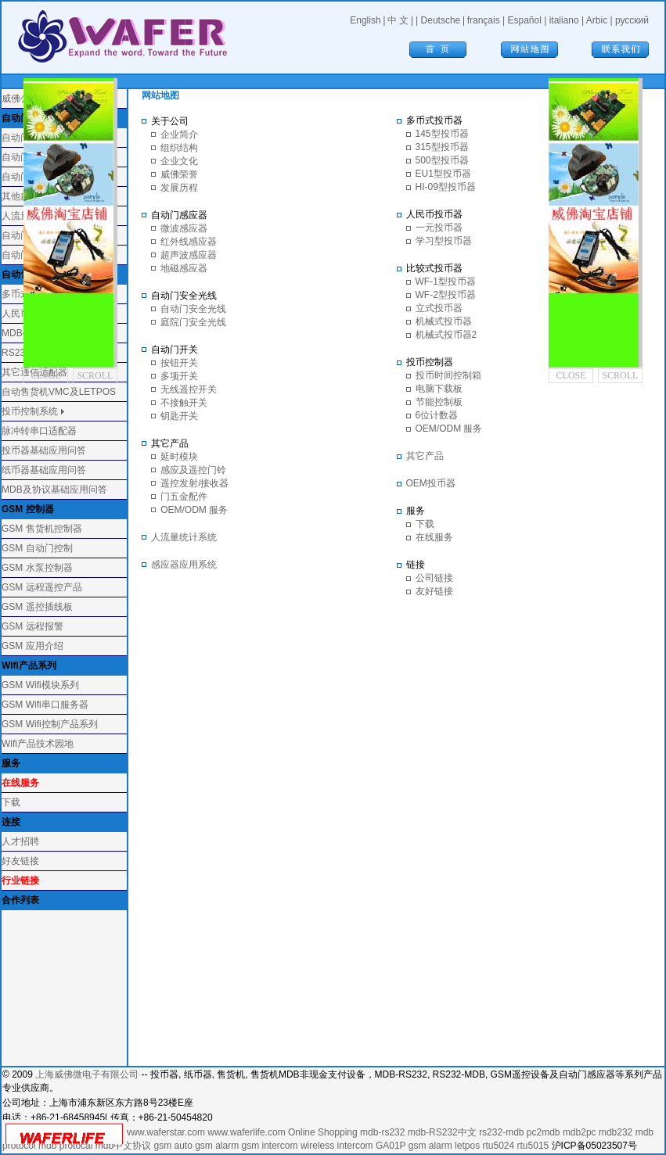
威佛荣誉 (179, 174)
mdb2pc (579, 1132)
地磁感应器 (183, 268)
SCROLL (95, 375)
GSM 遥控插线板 (37, 606)
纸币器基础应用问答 (44, 470)
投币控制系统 (30, 411)
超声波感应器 (188, 254)
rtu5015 (533, 1145)
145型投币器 (442, 133)
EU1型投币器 (443, 173)
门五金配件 (183, 496)
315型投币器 (442, 147)
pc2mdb (543, 1132)
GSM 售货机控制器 (42, 528)
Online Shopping (323, 1132)
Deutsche (441, 20)
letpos (467, 1145)
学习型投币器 (444, 240)
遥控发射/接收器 (194, 483)
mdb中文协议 (123, 1145)
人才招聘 (20, 841)
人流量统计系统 (184, 537)
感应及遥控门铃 (193, 470)
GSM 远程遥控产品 (42, 587)
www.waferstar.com (164, 1132)
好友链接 (20, 860)
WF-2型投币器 (446, 294)
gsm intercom (270, 1145)
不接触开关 (183, 402)
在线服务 (434, 537)
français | (487, 20)
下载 (11, 802)
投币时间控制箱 (448, 375)
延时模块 (179, 456)
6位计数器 (437, 415)
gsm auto (172, 1145)
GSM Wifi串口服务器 (45, 704)
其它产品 (425, 455)
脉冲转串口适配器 (39, 430)
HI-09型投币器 (446, 186)
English (365, 20)
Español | (528, 20)
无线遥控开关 (188, 389)
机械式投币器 (444, 321)
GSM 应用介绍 (32, 645)
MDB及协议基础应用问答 (54, 489)
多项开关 (179, 376)
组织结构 (179, 147)
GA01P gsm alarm (414, 1145)
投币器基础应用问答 (44, 450)
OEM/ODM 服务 (194, 509)
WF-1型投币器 (446, 281)
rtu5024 (498, 1145)
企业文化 (179, 161)
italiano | (567, 20)
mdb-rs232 (382, 1132)
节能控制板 (439, 401)
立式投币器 (439, 308)
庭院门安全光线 (193, 322)
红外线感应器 (188, 241)
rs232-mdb (501, 1132)
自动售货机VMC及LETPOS (59, 391)
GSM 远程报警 (32, 626)
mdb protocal (65, 1145)
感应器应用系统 (184, 564)
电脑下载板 (439, 388)
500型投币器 (442, 160)
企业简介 (179, 134)
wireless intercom (337, 1145)
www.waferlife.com (246, 1132)
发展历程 (179, 187)
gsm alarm (217, 1145)
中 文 (398, 20)
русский (632, 20)
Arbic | (600, 20)
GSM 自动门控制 (37, 548)
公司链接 (434, 577)
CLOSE (46, 375)
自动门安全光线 (193, 308)
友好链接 (434, 591)
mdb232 (615, 1132)
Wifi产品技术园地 (38, 743)
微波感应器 (183, 228)
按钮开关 (179, 362)
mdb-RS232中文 (442, 1132)
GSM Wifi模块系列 (40, 685)
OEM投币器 (430, 483)
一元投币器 (439, 227)
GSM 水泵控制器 (37, 567)
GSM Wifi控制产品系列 (50, 724)
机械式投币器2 (446, 334)
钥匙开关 (179, 416)
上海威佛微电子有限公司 (87, 1074)
